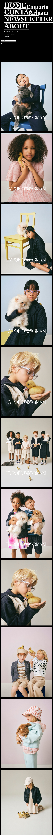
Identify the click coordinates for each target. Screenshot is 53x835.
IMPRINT (7, 36)
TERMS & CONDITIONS (11, 32)
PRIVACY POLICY (9, 34)
